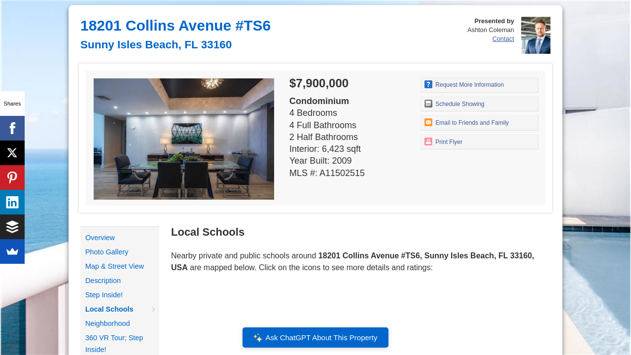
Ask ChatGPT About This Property (315, 337)
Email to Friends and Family (466, 122)
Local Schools (109, 309)
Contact (503, 38)
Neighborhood (107, 323)
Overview (100, 238)
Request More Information (464, 84)
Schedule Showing (454, 103)
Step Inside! (104, 295)
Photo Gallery (106, 252)
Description (103, 280)
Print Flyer (443, 141)
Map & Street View (114, 266)
